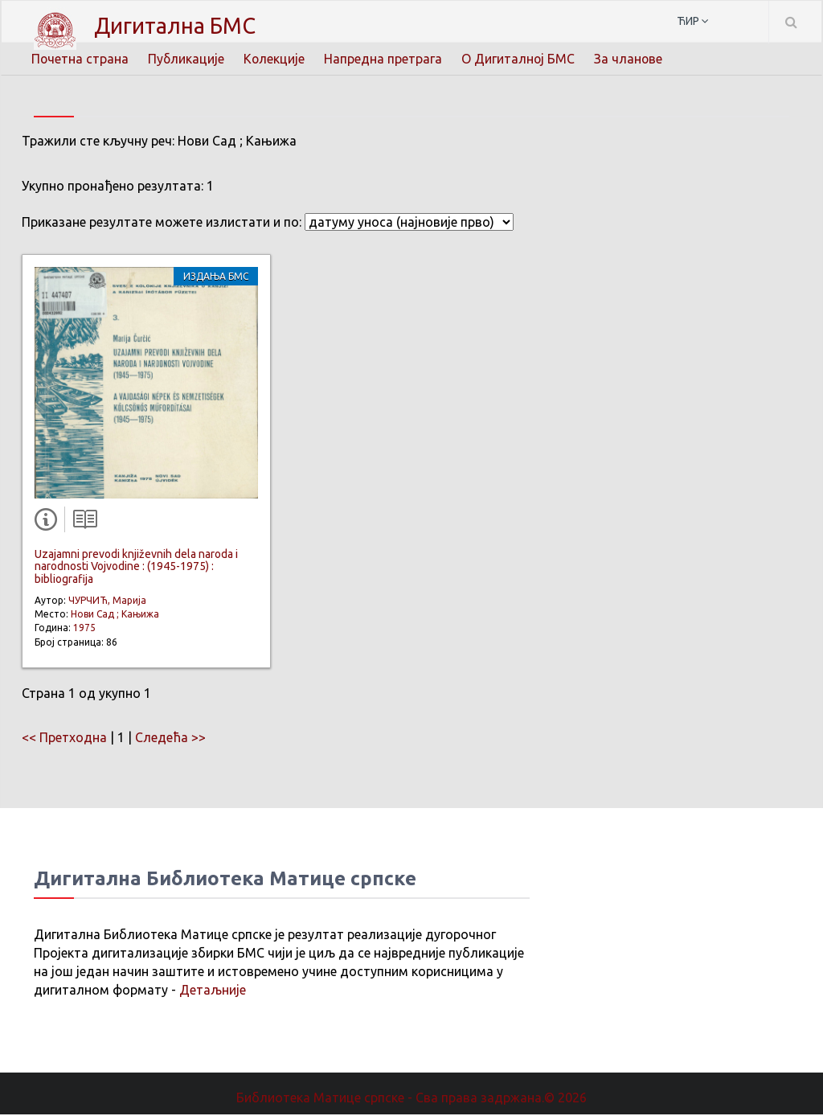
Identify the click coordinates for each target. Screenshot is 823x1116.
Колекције (276, 58)
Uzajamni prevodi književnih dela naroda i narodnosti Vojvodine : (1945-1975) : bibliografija (136, 567)
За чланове (631, 58)
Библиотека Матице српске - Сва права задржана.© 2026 (411, 1098)
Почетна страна (80, 58)
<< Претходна (64, 738)
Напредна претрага (385, 58)
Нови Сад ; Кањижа (115, 614)
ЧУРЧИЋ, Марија (107, 601)
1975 (84, 629)
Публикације (187, 58)
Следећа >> (170, 738)
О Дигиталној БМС (521, 58)
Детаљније (212, 990)
